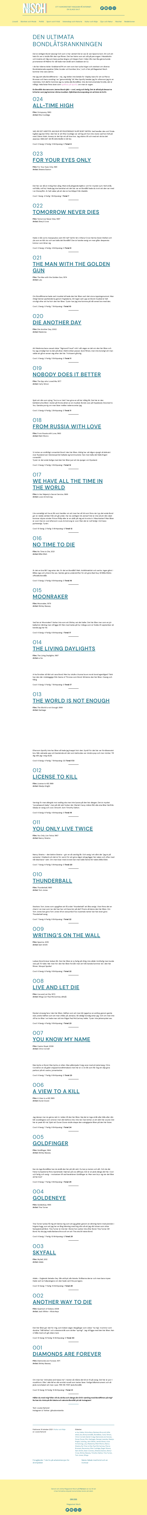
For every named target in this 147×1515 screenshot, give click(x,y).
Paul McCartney (99, 1446)
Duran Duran (80, 1439)
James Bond (100, 1441)
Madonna (91, 1444)
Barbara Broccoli (99, 1432)
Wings (86, 1455)
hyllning (83, 1441)
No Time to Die (86, 1446)
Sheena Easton (100, 1451)
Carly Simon (106, 1435)
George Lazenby (102, 1439)
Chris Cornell (80, 1437)
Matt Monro (99, 1444)
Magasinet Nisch (73, 1504)
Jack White (91, 1441)
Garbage (92, 1439)
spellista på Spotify (69, 84)
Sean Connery (89, 1451)
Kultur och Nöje (59, 1429)
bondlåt (90, 1435)
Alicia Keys (89, 1432)
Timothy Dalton (97, 1453)
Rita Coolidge (95, 1448)
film (86, 1439)
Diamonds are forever (104, 1437)
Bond (85, 1435)
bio (81, 1435)
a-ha (77, 1432)
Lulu (85, 1444)
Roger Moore (106, 1448)
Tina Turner (108, 1453)
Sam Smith (79, 1451)
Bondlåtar (97, 1435)
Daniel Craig (90, 1437)
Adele (81, 1432)
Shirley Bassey (85, 1453)
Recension (86, 1448)
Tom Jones (79, 1455)
